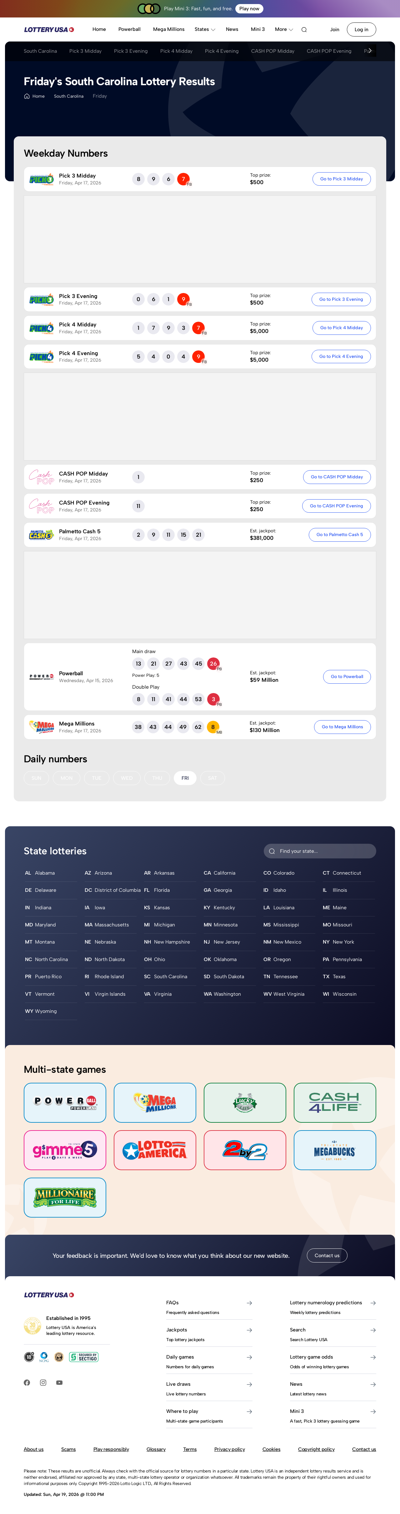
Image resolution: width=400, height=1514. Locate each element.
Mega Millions (169, 29)
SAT (212, 778)
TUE (97, 778)
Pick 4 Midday (176, 51)
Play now (249, 9)
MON (66, 778)
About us (33, 1449)
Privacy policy (229, 1449)
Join (334, 29)
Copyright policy (316, 1449)
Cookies (271, 1449)
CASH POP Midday (272, 51)
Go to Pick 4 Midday (341, 327)
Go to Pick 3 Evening (341, 299)
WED (127, 778)
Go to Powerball (347, 676)
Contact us (327, 1255)
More (284, 29)
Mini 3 (258, 29)
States (205, 29)
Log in (361, 29)
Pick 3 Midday (85, 51)
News (232, 29)
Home (99, 29)
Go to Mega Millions (342, 727)
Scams (68, 1449)
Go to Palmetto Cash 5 (340, 534)
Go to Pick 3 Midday (341, 179)
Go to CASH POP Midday (337, 477)
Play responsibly (111, 1449)
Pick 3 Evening (131, 51)
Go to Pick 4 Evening (341, 356)
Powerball (129, 29)
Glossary (156, 1449)
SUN (36, 778)
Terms (190, 1449)
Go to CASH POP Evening (336, 506)
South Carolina (40, 51)
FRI (185, 778)
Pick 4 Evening (222, 51)
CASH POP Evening (329, 51)
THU (157, 778)
